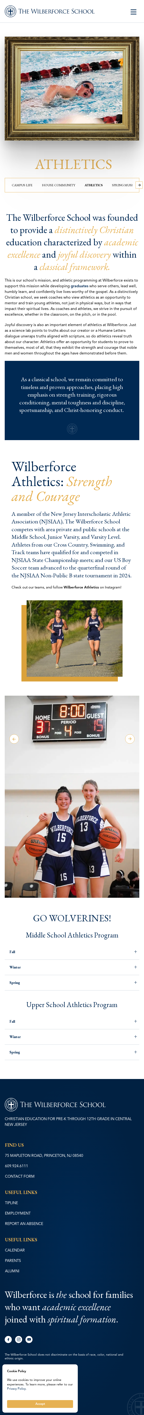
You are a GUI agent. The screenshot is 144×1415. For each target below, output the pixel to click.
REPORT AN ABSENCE (24, 1223)
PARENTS (13, 1260)
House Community (58, 185)
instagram (18, 1339)
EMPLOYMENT (18, 1213)
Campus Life (22, 185)
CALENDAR (15, 1250)
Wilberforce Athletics (81, 587)
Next (130, 739)
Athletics (94, 185)
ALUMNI (12, 1271)
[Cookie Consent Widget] (40, 1388)
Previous (14, 739)
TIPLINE (11, 1203)
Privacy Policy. (17, 1389)
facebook (8, 1339)
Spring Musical (125, 185)
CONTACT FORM (20, 1176)
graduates (79, 286)
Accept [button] (40, 1404)
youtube (29, 1339)
